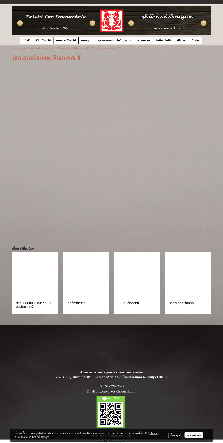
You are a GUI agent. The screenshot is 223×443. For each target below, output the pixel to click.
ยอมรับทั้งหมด (194, 435)
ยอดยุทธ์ (86, 40)
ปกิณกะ (181, 40)
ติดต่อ (195, 40)
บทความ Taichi (66, 40)
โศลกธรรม (143, 40)
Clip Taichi (43, 40)
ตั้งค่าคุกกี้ (175, 435)
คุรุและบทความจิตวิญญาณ (114, 40)
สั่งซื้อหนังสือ (163, 40)
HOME (26, 40)
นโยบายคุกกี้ (43, 436)
